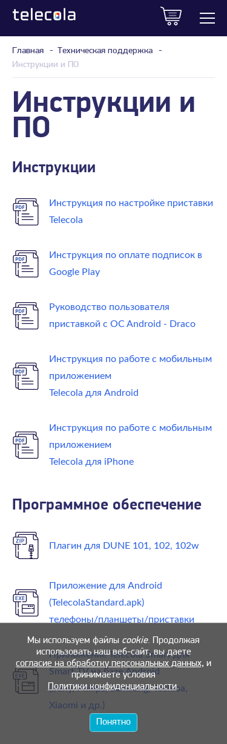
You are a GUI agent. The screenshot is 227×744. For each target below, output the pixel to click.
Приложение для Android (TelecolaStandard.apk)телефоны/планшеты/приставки (121, 602)
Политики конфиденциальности (112, 686)
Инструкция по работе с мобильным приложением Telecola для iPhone (130, 445)
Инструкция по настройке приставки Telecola (131, 211)
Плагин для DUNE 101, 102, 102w (124, 546)
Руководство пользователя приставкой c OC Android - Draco (122, 315)
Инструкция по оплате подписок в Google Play (125, 263)
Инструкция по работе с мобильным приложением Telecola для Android (130, 376)
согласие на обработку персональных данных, (110, 663)
